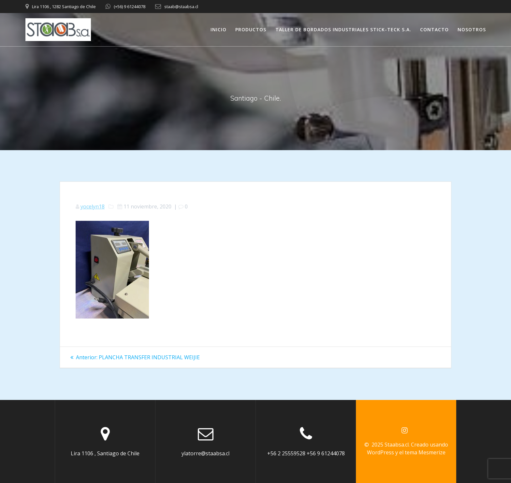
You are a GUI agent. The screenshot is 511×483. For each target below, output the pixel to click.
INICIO (218, 29)
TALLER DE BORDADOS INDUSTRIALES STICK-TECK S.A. (343, 29)
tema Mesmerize (425, 452)
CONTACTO (434, 29)
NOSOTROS (472, 29)
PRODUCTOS (250, 29)
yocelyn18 (92, 206)
